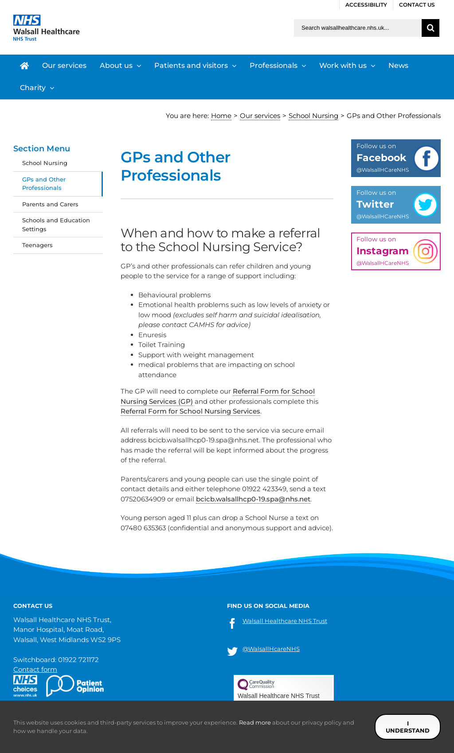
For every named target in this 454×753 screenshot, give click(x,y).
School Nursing (44, 162)
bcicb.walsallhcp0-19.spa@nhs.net (253, 499)
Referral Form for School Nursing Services (190, 411)
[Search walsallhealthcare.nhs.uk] (357, 28)
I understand (408, 727)
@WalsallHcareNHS (271, 648)
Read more (255, 722)
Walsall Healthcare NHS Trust (285, 620)
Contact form (35, 669)
